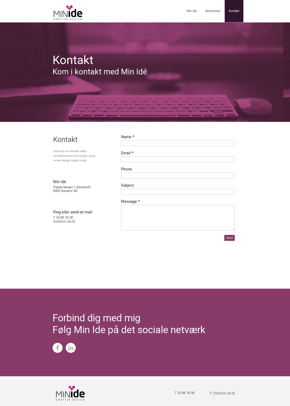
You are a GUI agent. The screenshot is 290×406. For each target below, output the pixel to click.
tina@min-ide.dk (64, 221)
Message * (130, 201)
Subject (127, 185)
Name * (127, 136)
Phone (126, 169)
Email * (127, 153)
